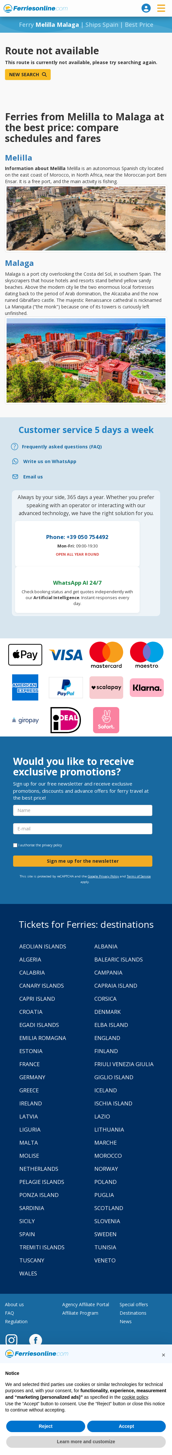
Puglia (104, 1195)
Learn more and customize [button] (86, 1441)
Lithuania (109, 1129)
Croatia (31, 1011)
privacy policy (52, 845)
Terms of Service (139, 876)
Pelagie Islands (41, 1182)
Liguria (30, 1129)
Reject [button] (45, 1426)
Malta (28, 1142)
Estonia (31, 1051)
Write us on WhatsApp (49, 461)
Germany (32, 1077)
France (29, 1064)
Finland (106, 1051)
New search (28, 74)
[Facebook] (35, 1340)
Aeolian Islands (42, 946)
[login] (146, 8)
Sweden (105, 1234)
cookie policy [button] (135, 1397)
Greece (29, 1090)
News (126, 1321)
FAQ (9, 1313)
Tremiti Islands (42, 1247)
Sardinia (31, 1208)
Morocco (108, 1155)
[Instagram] (15, 1340)
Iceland (105, 1090)
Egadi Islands (39, 1025)
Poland (105, 1182)
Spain (27, 1234)
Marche (105, 1142)
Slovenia (107, 1221)
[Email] (86, 476)
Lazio (102, 1116)
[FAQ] (86, 446)
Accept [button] (126, 1426)
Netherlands (38, 1168)
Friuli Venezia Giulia (124, 1064)
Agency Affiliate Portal (85, 1304)
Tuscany (31, 1260)
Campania (108, 972)
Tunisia (105, 1247)
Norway (106, 1168)
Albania (106, 946)
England (107, 1038)
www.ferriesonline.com (35, 8)
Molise (29, 1155)
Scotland (108, 1208)
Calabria (32, 972)
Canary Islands (41, 985)
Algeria (30, 959)
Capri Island (37, 998)
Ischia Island (113, 1103)
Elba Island (111, 1025)
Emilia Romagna (42, 1038)
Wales (28, 1273)
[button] (163, 1355)
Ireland (30, 1103)
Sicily (27, 1221)
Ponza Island (39, 1195)
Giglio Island (113, 1077)
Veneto (105, 1260)
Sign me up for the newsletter (83, 861)
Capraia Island (115, 985)
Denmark (107, 1011)
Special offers (134, 1304)
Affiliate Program (80, 1313)
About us (14, 1304)
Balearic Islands (118, 959)
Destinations (133, 1313)
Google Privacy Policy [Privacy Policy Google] (103, 876)
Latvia (28, 1116)
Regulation (16, 1321)
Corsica (105, 998)
